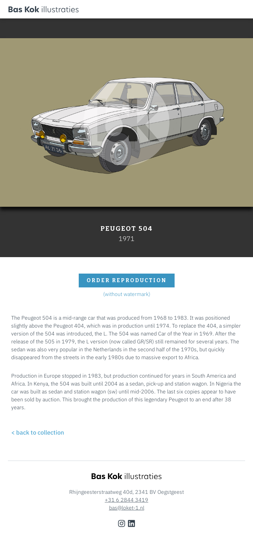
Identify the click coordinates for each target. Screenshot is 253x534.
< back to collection (37, 432)
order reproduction (127, 280)
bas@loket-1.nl (126, 507)
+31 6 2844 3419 (126, 499)
